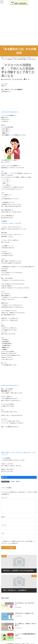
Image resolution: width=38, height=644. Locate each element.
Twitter (16, 223)
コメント (4, 497)
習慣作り (18, 481)
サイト (3, 536)
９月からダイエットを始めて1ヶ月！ (24, 616)
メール (3, 527)
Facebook (3, 223)
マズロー (13, 89)
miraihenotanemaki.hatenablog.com (9, 112)
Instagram (11, 223)
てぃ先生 (3, 458)
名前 (3, 519)
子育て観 (12, 481)
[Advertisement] (19, 25)
